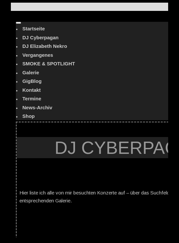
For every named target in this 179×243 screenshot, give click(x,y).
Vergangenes (37, 55)
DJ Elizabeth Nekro (44, 46)
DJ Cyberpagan (40, 37)
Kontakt (31, 90)
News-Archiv (37, 107)
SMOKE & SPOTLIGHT (48, 63)
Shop (28, 116)
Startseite (33, 28)
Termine (31, 98)
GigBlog (31, 81)
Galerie (30, 72)
